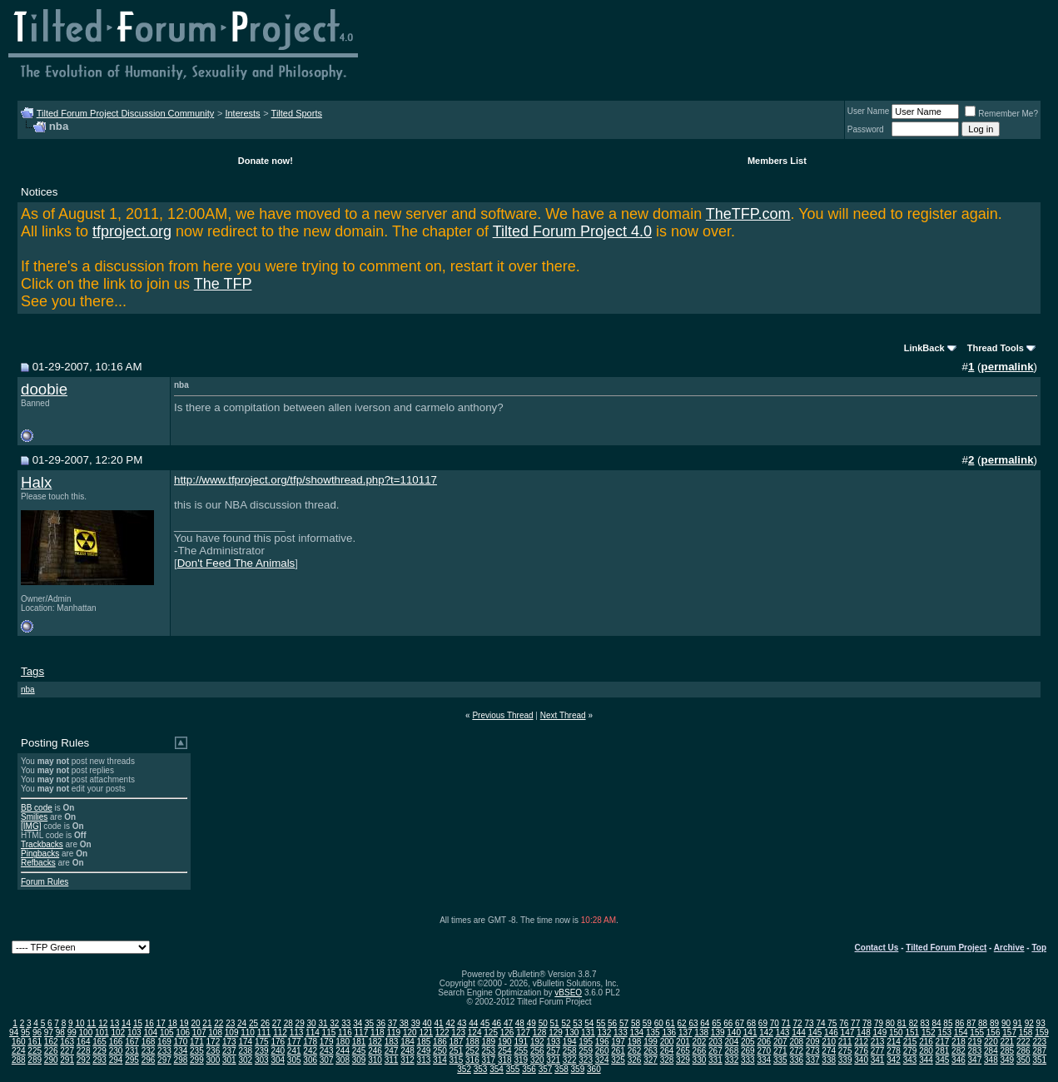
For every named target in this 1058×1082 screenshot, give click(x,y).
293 (99, 1060)
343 (910, 1060)
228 (84, 1050)
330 (700, 1060)
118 (377, 1032)
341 (878, 1060)
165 (99, 1041)
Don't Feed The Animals (236, 563)
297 (164, 1060)
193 (553, 1041)
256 (537, 1050)
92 (1029, 1023)
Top (1038, 947)
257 (553, 1050)
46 (496, 1023)
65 (716, 1023)
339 (845, 1060)
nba (28, 689)
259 (586, 1050)
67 (739, 1023)
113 (297, 1032)
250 (440, 1050)
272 (796, 1050)
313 (424, 1060)
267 (715, 1050)
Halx (36, 482)
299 (197, 1060)
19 (184, 1023)
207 (780, 1041)
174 (245, 1041)
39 (415, 1023)
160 (19, 1041)
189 (488, 1041)
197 (618, 1041)
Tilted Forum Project (946, 947)
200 (667, 1041)
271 (780, 1050)
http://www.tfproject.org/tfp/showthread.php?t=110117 (305, 480)
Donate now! (265, 161)
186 (440, 1041)
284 (991, 1050)
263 (650, 1050)
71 (786, 1023)
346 (958, 1060)
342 (894, 1060)
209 (813, 1041)
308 (342, 1060)
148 (864, 1032)
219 (975, 1041)
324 (602, 1060)
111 (264, 1032)
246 (375, 1050)
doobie (44, 389)
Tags (32, 671)
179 (327, 1041)
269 (748, 1050)
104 (150, 1032)
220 (991, 1041)
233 (164, 1050)
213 (878, 1041)
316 (472, 1060)
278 (894, 1050)
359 (578, 1069)
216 (926, 1041)
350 (1023, 1060)
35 (369, 1023)
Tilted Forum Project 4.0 (572, 231)
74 (820, 1023)
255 (521, 1050)
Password (865, 129)
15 (137, 1023)
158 (1026, 1032)
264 (667, 1050)
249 (424, 1050)
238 (245, 1050)
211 (845, 1041)
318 (505, 1060)
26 (265, 1023)
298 (181, 1060)
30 (311, 1023)
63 (693, 1023)
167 (132, 1041)
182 (375, 1041)
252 (472, 1050)
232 (149, 1050)
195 (586, 1041)
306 (310, 1060)
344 (926, 1060)
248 (407, 1050)
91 (1017, 1023)
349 (1007, 1060)
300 (213, 1060)
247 (392, 1050)
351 (1039, 1060)
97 (48, 1032)
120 (410, 1032)
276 (861, 1050)
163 (67, 1041)
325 (618, 1060)
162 (51, 1041)
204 (732, 1041)
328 (667, 1060)
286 (1023, 1050)
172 (213, 1041)
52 (565, 1023)
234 (181, 1050)
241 (294, 1050)
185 (424, 1041)
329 (683, 1060)
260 (602, 1050)
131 (588, 1032)
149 (880, 1032)
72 (797, 1023)
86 (959, 1023)
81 (902, 1023)
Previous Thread (502, 715)
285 (1007, 1050)
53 (577, 1023)
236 (213, 1050)
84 (936, 1023)
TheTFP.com (748, 214)
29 (300, 1023)
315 (457, 1060)
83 (925, 1023)
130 (572, 1032)
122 (442, 1032)
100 (86, 1032)
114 (312, 1032)
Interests (242, 113)
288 (19, 1060)
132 (605, 1032)
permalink (1007, 366)
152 (928, 1032)
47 (508, 1023)
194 (570, 1041)
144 (799, 1032)
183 (392, 1041)
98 (60, 1032)
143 (783, 1032)
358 (561, 1069)
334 (764, 1060)
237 (229, 1050)
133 (620, 1032)
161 (34, 1041)
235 (197, 1050)
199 (650, 1041)
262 (635, 1050)
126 (507, 1032)
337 (813, 1060)
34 (357, 1023)
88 (982, 1023)
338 (829, 1060)
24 (241, 1023)
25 (253, 1023)
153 (944, 1032)
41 (438, 1023)
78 (867, 1023)
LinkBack (924, 348)
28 (288, 1023)
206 (764, 1041)
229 (99, 1050)
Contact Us (877, 947)
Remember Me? (1001, 113)
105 (167, 1032)
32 (334, 1023)
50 (543, 1023)
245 (359, 1050)
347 (975, 1060)
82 (913, 1023)
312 (407, 1060)
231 (132, 1050)
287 (1039, 1050)
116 (345, 1032)
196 (602, 1041)
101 (102, 1032)
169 (164, 1041)
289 (34, 1060)
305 (294, 1060)
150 (896, 1032)
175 (262, 1041)
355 (513, 1069)
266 (700, 1050)
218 (958, 1041)
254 (505, 1050)
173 (229, 1041)
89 (994, 1023)
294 (116, 1060)
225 (34, 1050)
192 (537, 1041)
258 (570, 1050)
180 (342, 1041)
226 (51, 1050)
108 (215, 1032)
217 (943, 1041)
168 (149, 1041)
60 (658, 1023)
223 (1039, 1041)
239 (262, 1050)
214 (894, 1041)
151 (912, 1032)
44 (473, 1023)
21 (206, 1023)
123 (458, 1032)
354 (496, 1069)
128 (540, 1032)
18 (172, 1023)
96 (37, 1032)
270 (764, 1050)
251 (457, 1050)
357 (546, 1069)
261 (618, 1050)
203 (715, 1041)
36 (380, 1023)
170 (181, 1041)
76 (843, 1023)
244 (342, 1050)
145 (815, 1032)
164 (84, 1041)
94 (13, 1032)
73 (808, 1023)
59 (647, 1023)
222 (1023, 1041)
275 (845, 1050)
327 (650, 1060)
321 (553, 1060)
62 (682, 1023)
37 (392, 1023)
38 (404, 1023)
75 (832, 1023)
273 (813, 1050)
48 (519, 1023)
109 (232, 1032)
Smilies (34, 816)
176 (278, 1041)
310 (375, 1060)
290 (51, 1060)
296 (149, 1060)
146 (831, 1032)
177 (294, 1041)
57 (623, 1023)
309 (359, 1060)
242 (310, 1050)
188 (472, 1041)
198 (635, 1041)
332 (732, 1060)
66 (728, 1023)
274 (829, 1050)
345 (943, 1060)
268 (732, 1050)
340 (861, 1060)
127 (523, 1032)
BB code (36, 807)
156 (993, 1032)
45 (484, 1023)
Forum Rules (44, 881)
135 (653, 1032)
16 (149, 1023)
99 (72, 1032)
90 (1006, 1023)
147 (848, 1032)
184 (407, 1041)
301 (229, 1060)
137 (685, 1032)
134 (636, 1032)
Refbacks (38, 862)
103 (134, 1032)
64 (704, 1023)
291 (67, 1060)
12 (102, 1023)
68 (751, 1023)
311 (392, 1060)
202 (700, 1041)
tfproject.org (131, 231)
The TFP (223, 283)
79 (878, 1023)
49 (531, 1023)
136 (669, 1032)
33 (345, 1023)
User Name (868, 111)
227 (67, 1050)
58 (635, 1023)
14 (126, 1023)
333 (748, 1060)
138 (701, 1032)
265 (683, 1050)
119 (393, 1032)
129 (556, 1032)
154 (961, 1032)
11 (91, 1023)
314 (440, 1060)
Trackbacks (42, 844)
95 (25, 1032)
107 (199, 1032)
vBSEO (568, 992)
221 (1007, 1041)
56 (612, 1023)
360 (594, 1069)
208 (796, 1041)
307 (327, 1060)
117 (362, 1032)
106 (183, 1032)
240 (278, 1050)
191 (521, 1041)
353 (481, 1069)
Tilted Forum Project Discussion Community (126, 113)
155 (977, 1032)
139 (718, 1032)
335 (780, 1060)
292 (84, 1060)
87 (971, 1023)
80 (890, 1023)
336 (796, 1060)
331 (715, 1060)
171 (197, 1041)
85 (947, 1023)
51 (554, 1023)
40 (427, 1023)
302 (245, 1060)
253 (488, 1050)
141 (750, 1032)
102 (118, 1032)
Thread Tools (995, 348)
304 (278, 1060)
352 (464, 1069)
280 (926, 1050)
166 (116, 1041)
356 (529, 1069)
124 (475, 1032)
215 (910, 1041)
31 (322, 1023)
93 (1041, 1023)
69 (762, 1023)
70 (774, 1023)
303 (262, 1060)
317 (488, 1060)
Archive (1009, 947)
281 (943, 1050)
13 (114, 1023)
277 (878, 1050)
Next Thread (563, 715)
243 (327, 1050)
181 (359, 1041)
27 (276, 1023)
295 (132, 1060)
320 (537, 1060)
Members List (777, 161)
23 (230, 1023)
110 (248, 1032)
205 (748, 1041)
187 (457, 1041)
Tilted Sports (296, 113)
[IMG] (31, 826)
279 (910, 1050)
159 (1042, 1032)
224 (19, 1050)
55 (600, 1023)
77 (855, 1023)
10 (79, 1023)
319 (521, 1060)
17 (161, 1023)
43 (461, 1023)
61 (670, 1023)
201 (683, 1041)
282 (958, 1050)
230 (116, 1050)
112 (280, 1032)
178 (310, 1041)
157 (1009, 1032)
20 (195, 1023)
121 (426, 1032)
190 (505, 1041)
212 (861, 1041)
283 (975, 1050)
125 (491, 1032)
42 (449, 1023)
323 (586, 1060)
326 (635, 1060)
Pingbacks (40, 853)
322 (570, 1060)
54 (589, 1023)
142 (766, 1032)
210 (829, 1041)
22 (218, 1023)
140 (734, 1032)
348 (991, 1060)
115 (329, 1032)
